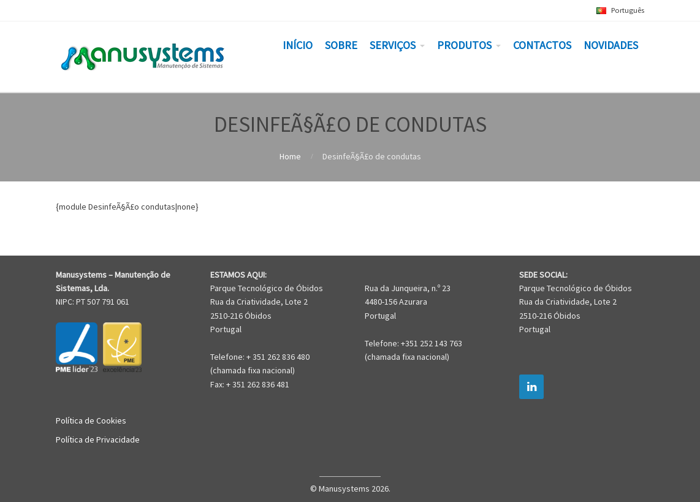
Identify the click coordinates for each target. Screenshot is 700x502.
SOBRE (341, 45)
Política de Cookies (91, 420)
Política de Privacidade (98, 439)
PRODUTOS (464, 45)
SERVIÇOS (393, 45)
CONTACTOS (542, 45)
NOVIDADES (611, 45)
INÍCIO (298, 45)
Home (290, 156)
